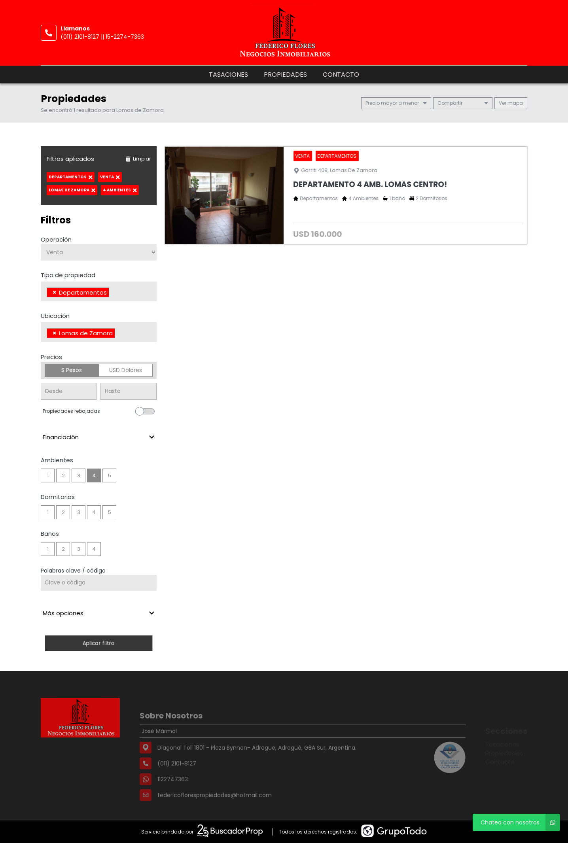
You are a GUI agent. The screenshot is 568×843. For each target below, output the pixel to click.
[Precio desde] (69, 391)
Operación (56, 239)
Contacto (341, 74)
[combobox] (99, 291)
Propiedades (285, 74)
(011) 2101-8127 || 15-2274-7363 (102, 37)
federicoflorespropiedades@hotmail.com (214, 809)
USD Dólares (125, 370)
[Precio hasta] (128, 391)
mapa (511, 103)
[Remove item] (54, 292)
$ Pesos (71, 370)
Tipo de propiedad (68, 275)
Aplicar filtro (99, 643)
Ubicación (55, 316)
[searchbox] (113, 293)
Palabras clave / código (73, 571)
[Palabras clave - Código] (99, 583)
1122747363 (172, 794)
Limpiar (138, 158)
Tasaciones (228, 74)
